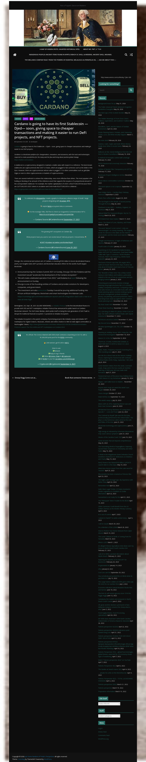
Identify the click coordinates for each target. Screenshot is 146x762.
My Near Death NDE (105, 304)
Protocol (62, 306)
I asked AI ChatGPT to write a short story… (113, 518)
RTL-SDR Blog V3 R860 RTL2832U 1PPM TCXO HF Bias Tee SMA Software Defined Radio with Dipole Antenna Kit (115, 314)
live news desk (103, 140)
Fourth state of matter (106, 246)
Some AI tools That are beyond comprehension (114, 441)
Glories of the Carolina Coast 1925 (110, 437)
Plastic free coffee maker (107, 198)
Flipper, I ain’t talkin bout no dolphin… (111, 382)
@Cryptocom (66, 356)
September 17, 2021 (72, 219)
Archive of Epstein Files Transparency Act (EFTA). (115, 169)
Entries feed (102, 732)
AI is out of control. (104, 514)
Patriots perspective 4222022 (108, 627)
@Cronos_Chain (54, 356)
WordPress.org (103, 739)
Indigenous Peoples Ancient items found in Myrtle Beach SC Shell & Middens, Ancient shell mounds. (70, 55)
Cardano (17, 146)
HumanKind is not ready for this (109, 497)
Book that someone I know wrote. (80, 378)
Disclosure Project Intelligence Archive (111, 175)
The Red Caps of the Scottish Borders (111, 113)
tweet (73, 278)
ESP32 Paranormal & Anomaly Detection (112, 163)
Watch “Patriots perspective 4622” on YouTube (114, 660)
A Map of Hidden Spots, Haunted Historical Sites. (60, 49)
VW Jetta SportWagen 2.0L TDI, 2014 (111, 327)
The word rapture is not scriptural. (110, 187)
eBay (100, 569)
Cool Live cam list (104, 572)
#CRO (45, 359)
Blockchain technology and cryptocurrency (112, 426)
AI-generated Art (104, 565)
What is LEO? (102, 542)
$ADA (50, 206)
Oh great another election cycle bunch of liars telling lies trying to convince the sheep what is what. (114, 607)
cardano (18, 119)
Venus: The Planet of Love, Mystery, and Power (114, 222)
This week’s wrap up (105, 400)
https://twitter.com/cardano (23, 160)
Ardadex (56, 306)
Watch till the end (104, 397)
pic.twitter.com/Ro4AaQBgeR (63, 242)
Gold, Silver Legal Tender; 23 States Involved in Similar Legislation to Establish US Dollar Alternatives (114, 491)
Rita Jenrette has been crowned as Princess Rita (114, 474)
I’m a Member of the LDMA (107, 527)
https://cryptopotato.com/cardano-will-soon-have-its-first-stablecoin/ (38, 189)
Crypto (25, 119)
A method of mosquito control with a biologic (114, 158)
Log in (100, 728)
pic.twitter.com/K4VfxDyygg (65, 359)
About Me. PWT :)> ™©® (92, 49)
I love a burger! (103, 393)
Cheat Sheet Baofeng (105, 308)
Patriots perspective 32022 (107, 684)
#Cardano (63, 201)
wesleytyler (34, 142)
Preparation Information (106, 691)
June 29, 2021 (71, 247)
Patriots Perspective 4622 (107, 666)
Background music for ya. (107, 103)
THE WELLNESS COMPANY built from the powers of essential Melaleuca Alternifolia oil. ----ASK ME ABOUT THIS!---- (70, 60)
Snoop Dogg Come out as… (24, 378)
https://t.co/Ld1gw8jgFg (47, 214)
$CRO (62, 337)
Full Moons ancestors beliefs (108, 320)
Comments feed (103, 735)
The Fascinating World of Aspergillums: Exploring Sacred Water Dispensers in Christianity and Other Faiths (115, 448)
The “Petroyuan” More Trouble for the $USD (113, 501)
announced (42, 290)
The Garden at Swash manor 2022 (110, 669)
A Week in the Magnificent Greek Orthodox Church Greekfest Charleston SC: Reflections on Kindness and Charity (115, 457)
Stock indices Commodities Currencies (111, 181)
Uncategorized (39, 119)
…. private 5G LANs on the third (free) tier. (112, 673)
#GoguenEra (40, 198)
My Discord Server (104, 323)
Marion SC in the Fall (105, 338)
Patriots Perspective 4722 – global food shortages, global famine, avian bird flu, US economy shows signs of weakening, (115, 654)
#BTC (67, 343)
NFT (31, 119)
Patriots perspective (105, 688)
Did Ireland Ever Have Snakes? (108, 219)
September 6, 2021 (68, 364)
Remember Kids (103, 486)
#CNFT (42, 242)
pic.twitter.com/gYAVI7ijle (65, 214)
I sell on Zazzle (103, 524)
